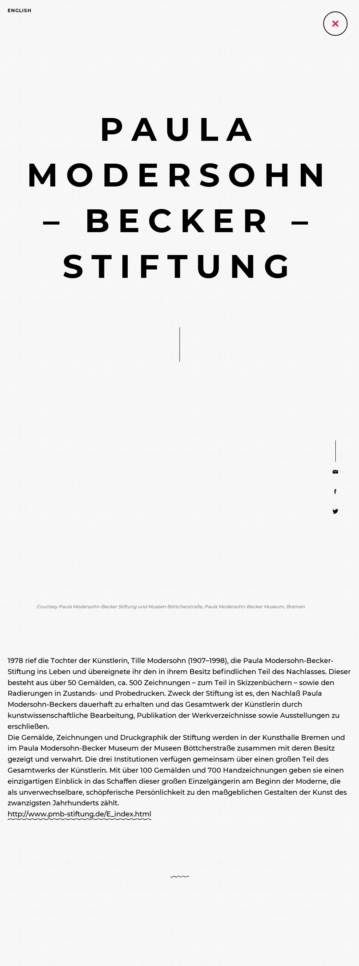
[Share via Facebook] (335, 491)
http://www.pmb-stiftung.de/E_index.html (79, 814)
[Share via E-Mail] (335, 471)
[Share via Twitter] (335, 511)
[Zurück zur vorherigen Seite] (335, 23)
